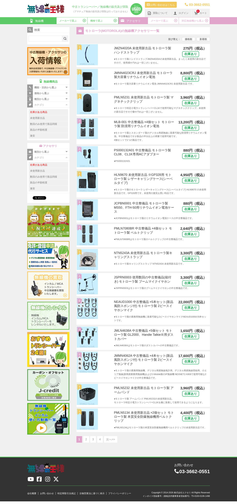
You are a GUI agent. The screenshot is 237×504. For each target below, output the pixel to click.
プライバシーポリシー (119, 493)
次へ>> (110, 439)
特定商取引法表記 (66, 493)
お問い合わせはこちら (161, 4)
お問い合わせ (47, 493)
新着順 (203, 39)
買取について (158, 13)
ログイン (181, 13)
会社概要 (31, 493)
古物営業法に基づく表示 (92, 493)
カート (200, 12)
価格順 (188, 39)
